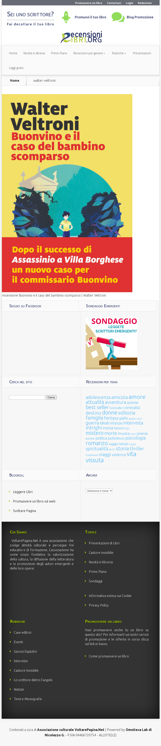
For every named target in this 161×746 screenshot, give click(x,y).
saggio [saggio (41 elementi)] (113, 444)
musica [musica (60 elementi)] (124, 433)
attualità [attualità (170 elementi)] (95, 402)
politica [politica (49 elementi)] (101, 438)
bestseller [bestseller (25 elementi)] (116, 408)
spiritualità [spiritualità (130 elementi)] (97, 448)
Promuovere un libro (88, 3)
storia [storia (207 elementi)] (122, 448)
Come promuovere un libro (109, 656)
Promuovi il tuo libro (90, 17)
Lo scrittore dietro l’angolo (33, 680)
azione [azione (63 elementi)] (132, 402)
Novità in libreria (34, 53)
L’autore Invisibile (26, 670)
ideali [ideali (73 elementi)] (104, 423)
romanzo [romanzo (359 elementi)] (97, 443)
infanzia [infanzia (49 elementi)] (116, 423)
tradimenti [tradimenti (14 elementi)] (92, 455)
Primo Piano (59, 53)
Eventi (18, 642)
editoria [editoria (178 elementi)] (126, 413)
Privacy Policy (99, 605)
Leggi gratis (16, 68)
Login (129, 3)
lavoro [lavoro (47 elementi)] (119, 428)
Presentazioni (142, 53)
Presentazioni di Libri (104, 543)
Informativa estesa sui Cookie (110, 596)
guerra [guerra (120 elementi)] (92, 422)
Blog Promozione (140, 17)
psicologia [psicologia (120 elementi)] (135, 437)
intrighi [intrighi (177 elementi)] (94, 427)
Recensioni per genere (88, 53)
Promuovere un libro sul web (34, 501)
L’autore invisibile (101, 552)
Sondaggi (95, 581)
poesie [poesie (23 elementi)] (90, 438)
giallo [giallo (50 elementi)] (123, 418)
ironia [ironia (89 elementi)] (108, 428)
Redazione (145, 3)
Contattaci (114, 3)
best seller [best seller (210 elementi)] (97, 407)
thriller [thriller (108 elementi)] (137, 448)
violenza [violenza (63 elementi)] (119, 454)
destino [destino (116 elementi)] (93, 412)
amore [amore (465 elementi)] (137, 396)
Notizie (19, 689)
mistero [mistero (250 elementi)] (94, 433)
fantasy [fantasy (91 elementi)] (111, 418)
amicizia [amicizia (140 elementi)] (119, 397)
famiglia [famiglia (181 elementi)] (94, 418)
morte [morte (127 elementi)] (110, 433)
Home (13, 53)
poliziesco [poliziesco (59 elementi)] (116, 438)
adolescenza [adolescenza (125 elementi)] (98, 397)
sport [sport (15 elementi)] (112, 449)
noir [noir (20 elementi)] (133, 433)
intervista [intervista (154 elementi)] (133, 422)
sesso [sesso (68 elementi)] (123, 443)
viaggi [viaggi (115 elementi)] (105, 454)
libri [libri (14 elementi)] (127, 428)
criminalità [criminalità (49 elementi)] (131, 408)
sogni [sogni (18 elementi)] (132, 444)
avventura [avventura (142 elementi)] (115, 402)
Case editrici (22, 632)
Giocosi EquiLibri (25, 651)
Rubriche (118, 53)
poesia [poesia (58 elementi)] (142, 433)
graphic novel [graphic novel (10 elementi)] (135, 418)
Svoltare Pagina (24, 511)
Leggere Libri (23, 492)
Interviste (21, 661)
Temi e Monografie (28, 699)
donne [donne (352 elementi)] (110, 412)
